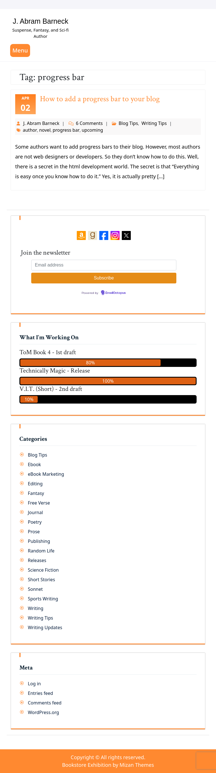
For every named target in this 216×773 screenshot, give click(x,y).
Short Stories (41, 579)
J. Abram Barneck (40, 21)
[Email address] (103, 265)
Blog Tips (128, 123)
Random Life (41, 551)
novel (45, 130)
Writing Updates (45, 627)
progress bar (66, 130)
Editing (35, 484)
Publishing (39, 541)
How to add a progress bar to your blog (100, 99)
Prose (34, 531)
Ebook (34, 464)
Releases (37, 560)
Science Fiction (43, 570)
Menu (20, 50)
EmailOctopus (115, 293)
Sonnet (35, 589)
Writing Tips (154, 123)
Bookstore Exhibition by (108, 764)
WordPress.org (43, 712)
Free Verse (39, 503)
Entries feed (40, 693)
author (30, 130)
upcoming (92, 130)
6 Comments (89, 123)
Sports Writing (43, 599)
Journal (35, 512)
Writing (35, 608)
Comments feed (45, 703)
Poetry (35, 522)
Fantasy (36, 493)
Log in (34, 683)
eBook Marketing (46, 474)
